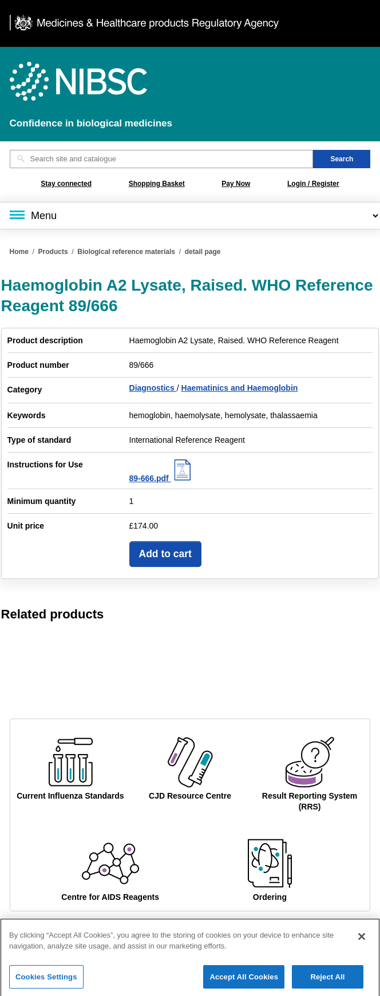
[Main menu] (190, 215)
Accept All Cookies (243, 981)
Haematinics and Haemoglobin (239, 387)
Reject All (327, 981)
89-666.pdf (161, 478)
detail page (203, 252)
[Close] (361, 941)
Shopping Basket (157, 184)
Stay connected (66, 184)
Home (19, 252)
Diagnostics (153, 387)
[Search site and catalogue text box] (162, 159)
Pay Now (235, 184)
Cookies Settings (46, 981)
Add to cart (165, 553)
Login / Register (313, 184)
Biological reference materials (126, 252)
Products (53, 252)
